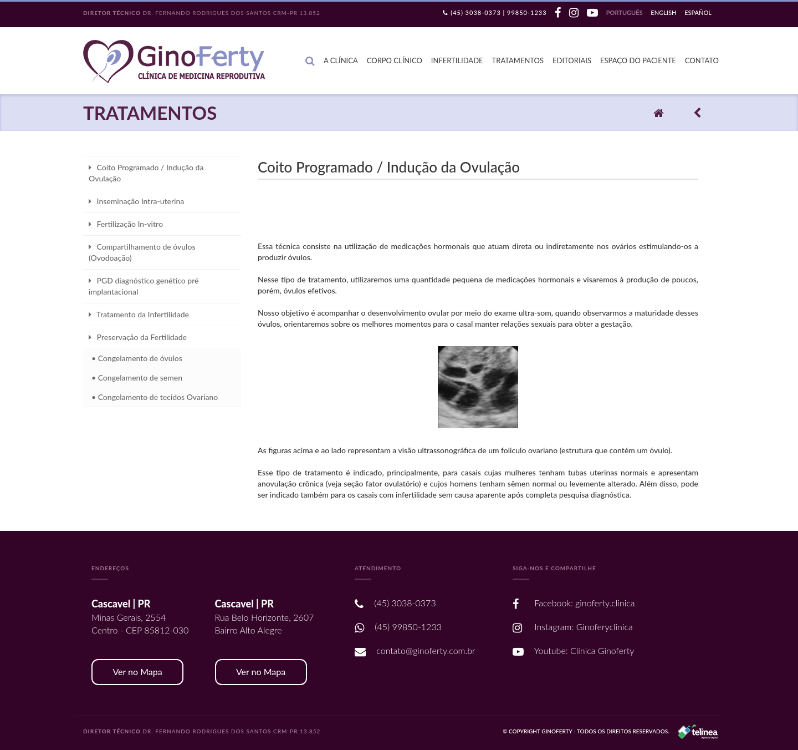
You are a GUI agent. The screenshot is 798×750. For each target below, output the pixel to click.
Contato (702, 60)
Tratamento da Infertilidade (139, 314)
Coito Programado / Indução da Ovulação (146, 173)
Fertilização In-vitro (126, 224)
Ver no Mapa (137, 671)
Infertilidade (457, 60)
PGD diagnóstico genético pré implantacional (143, 286)
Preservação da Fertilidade (138, 337)
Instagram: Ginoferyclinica (573, 626)
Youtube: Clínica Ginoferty (573, 650)
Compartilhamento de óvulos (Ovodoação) (142, 252)
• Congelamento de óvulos (136, 358)
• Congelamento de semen (136, 377)
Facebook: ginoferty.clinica (574, 602)
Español (698, 12)
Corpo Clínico (394, 60)
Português (624, 12)
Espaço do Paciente (638, 60)
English (663, 12)
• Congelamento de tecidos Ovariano (154, 397)
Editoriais (572, 60)
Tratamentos (518, 60)
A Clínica (341, 60)
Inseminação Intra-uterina (136, 201)
